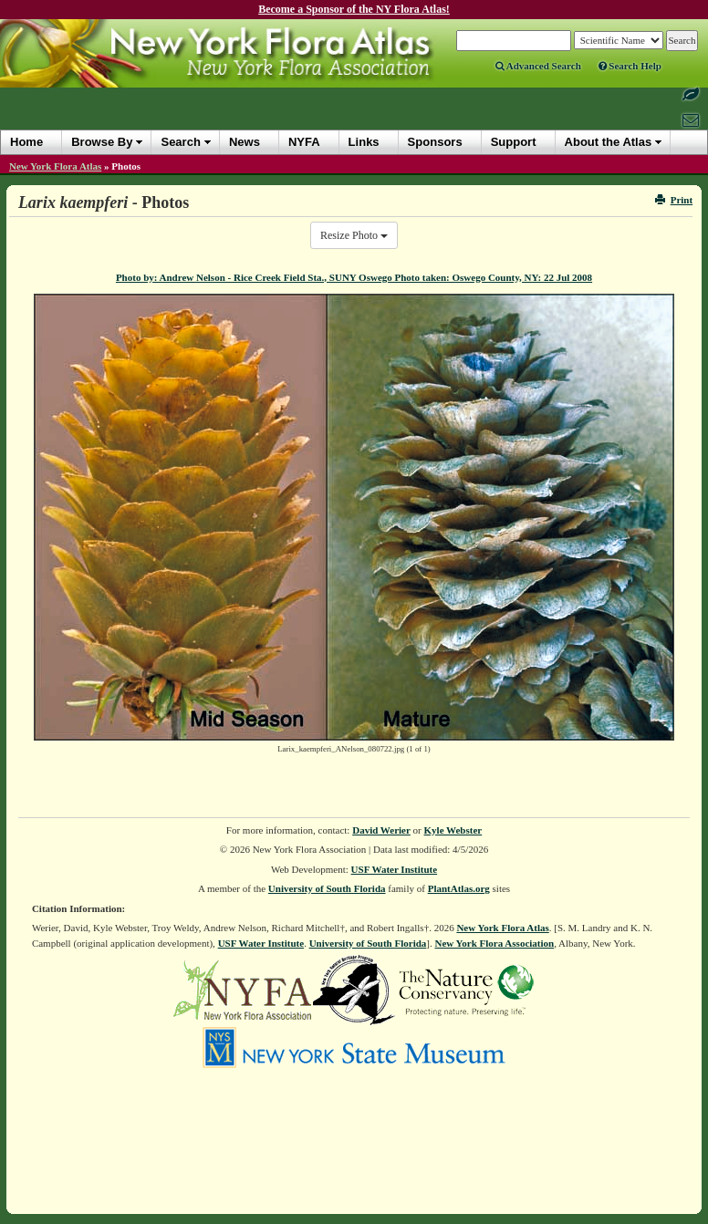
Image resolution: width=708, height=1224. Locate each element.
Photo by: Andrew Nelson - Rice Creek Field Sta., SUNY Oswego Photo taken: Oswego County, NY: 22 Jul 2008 (354, 277)
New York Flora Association (494, 943)
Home (26, 142)
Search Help (630, 65)
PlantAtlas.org (459, 888)
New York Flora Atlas (55, 166)
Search (180, 142)
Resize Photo (354, 235)
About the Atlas (608, 142)
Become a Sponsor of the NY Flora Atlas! (354, 9)
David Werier (381, 830)
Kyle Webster (453, 830)
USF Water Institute (394, 869)
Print (673, 199)
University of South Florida (327, 888)
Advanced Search (538, 65)
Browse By (101, 142)
